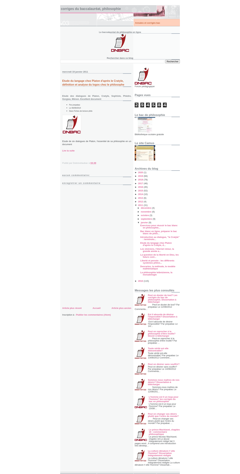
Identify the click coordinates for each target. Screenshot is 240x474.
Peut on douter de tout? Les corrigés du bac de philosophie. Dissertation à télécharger (162, 298)
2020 (141, 172)
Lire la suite (68, 150)
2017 (141, 183)
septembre (147, 219)
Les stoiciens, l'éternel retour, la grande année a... (157, 250)
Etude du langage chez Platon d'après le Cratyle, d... (156, 244)
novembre (146, 211)
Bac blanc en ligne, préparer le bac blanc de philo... (158, 232)
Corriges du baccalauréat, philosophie (91, 9)
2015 (141, 190)
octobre (145, 215)
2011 (141, 205)
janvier (145, 222)
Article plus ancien (121, 308)
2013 (141, 198)
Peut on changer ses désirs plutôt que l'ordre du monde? (163, 415)
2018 (141, 179)
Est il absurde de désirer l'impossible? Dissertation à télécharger (162, 316)
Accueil (97, 308)
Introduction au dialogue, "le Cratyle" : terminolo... (159, 238)
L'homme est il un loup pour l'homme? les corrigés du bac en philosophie (163, 399)
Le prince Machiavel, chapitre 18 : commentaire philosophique (164, 431)
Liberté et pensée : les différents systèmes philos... (157, 261)
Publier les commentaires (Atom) (93, 314)
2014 (141, 194)
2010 (141, 281)
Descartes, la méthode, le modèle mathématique (157, 267)
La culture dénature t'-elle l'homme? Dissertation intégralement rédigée (161, 453)
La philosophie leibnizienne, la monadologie (156, 273)
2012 (141, 201)
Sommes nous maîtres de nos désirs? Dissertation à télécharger (163, 382)
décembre (146, 208)
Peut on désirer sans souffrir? (163, 364)
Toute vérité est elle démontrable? (158, 349)
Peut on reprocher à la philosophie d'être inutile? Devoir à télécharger (161, 333)
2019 (141, 176)
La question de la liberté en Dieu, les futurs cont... (159, 255)
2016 (141, 187)
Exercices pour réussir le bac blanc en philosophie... (158, 226)
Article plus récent (72, 308)
